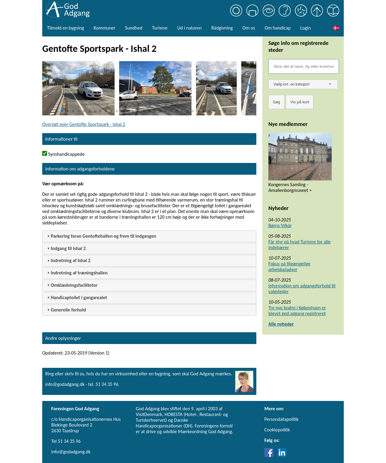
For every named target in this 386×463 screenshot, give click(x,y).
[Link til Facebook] (270, 455)
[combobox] (303, 84)
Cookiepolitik (277, 430)
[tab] (149, 236)
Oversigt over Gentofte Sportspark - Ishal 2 (83, 124)
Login (305, 28)
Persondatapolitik (281, 419)
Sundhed (133, 28)
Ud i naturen (189, 28)
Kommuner (104, 28)
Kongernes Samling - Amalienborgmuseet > (290, 187)
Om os (248, 28)
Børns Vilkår (280, 225)
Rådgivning (222, 28)
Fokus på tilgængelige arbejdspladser (289, 266)
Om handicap (278, 28)
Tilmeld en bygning (65, 28)
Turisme (159, 28)
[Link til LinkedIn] (281, 455)
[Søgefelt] (303, 66)
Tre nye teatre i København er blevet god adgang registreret (297, 310)
